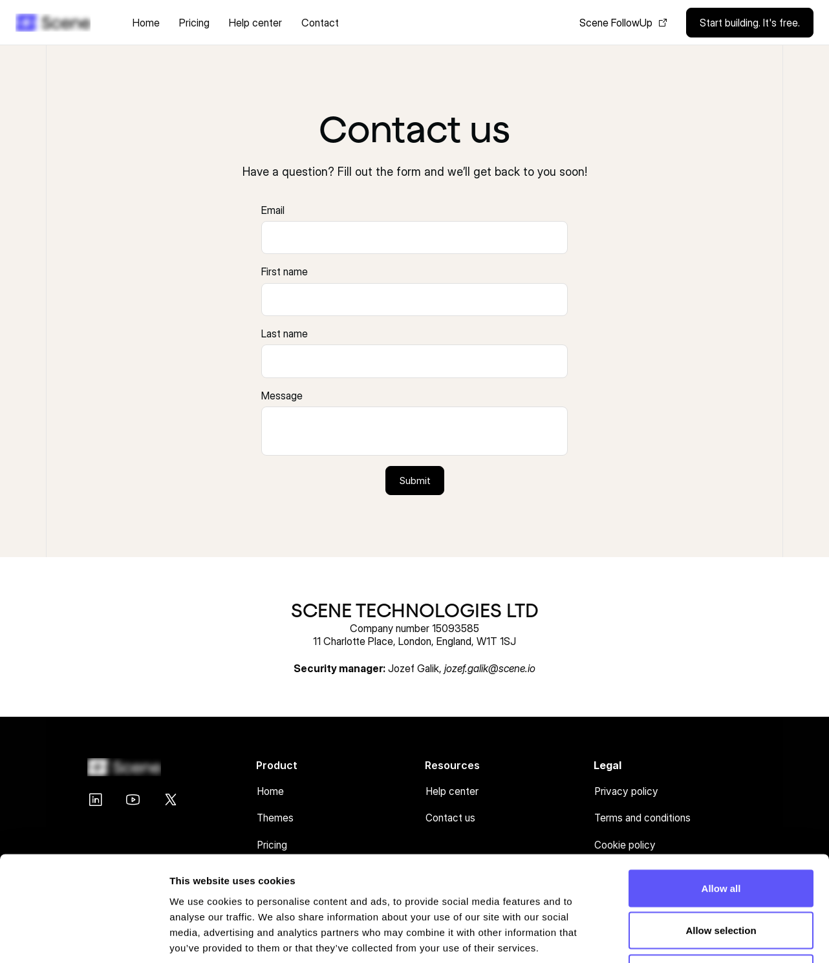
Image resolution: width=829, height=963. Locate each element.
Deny (721, 878)
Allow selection (720, 836)
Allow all (721, 793)
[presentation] (414, 237)
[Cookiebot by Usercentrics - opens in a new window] (83, 937)
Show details (679, 937)
